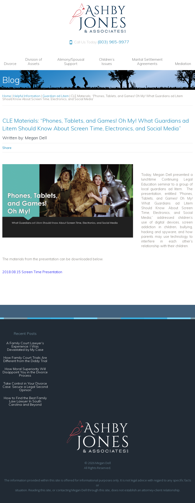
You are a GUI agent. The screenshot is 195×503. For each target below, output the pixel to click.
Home (6, 96)
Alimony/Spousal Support (70, 61)
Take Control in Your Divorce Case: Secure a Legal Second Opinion (25, 386)
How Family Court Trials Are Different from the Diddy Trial (25, 359)
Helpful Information (26, 96)
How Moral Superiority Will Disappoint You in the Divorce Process (25, 372)
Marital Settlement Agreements (147, 61)
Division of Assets (33, 61)
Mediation (183, 63)
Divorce (10, 63)
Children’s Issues (107, 61)
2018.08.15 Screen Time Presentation (32, 272)
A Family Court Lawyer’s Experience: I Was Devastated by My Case (25, 346)
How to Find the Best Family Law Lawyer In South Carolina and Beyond (25, 401)
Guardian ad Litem (55, 96)
